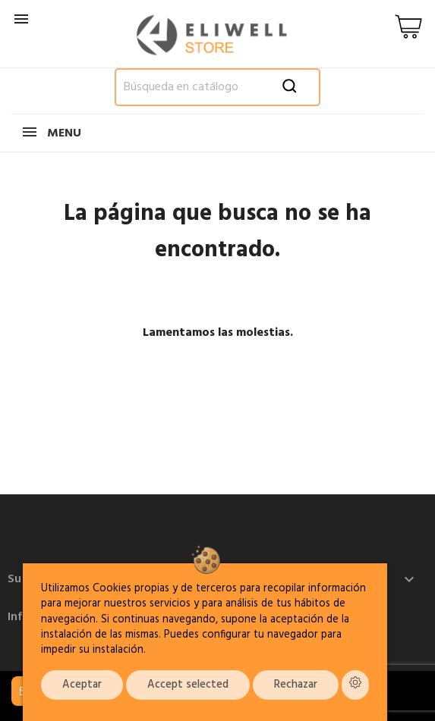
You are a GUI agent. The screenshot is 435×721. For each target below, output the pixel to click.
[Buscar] (218, 87)
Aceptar (82, 685)
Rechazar (295, 685)
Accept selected (188, 685)
